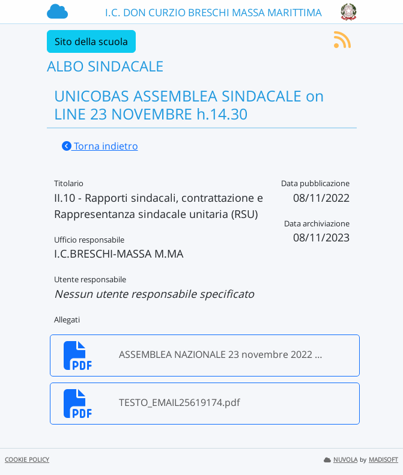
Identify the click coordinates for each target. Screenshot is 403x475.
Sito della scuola (91, 41)
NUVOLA (340, 460)
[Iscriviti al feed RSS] (342, 43)
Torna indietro (100, 146)
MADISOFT (383, 460)
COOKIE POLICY (27, 460)
